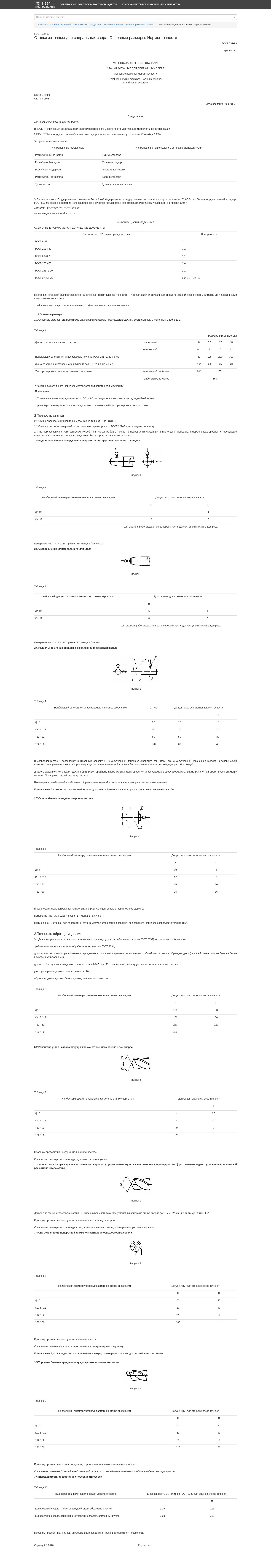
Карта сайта (145, 1545)
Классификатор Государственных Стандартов (151, 4)
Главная (41, 24)
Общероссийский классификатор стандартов (88, 4)
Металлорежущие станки (139, 24)
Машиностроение (113, 24)
